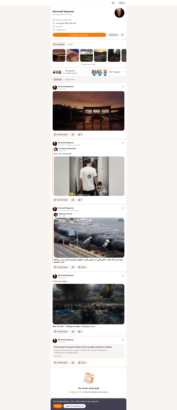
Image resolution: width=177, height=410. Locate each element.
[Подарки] (21, 33)
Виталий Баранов (63, 11)
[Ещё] (32, 391)
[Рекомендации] (32, 44)
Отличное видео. (60, 281)
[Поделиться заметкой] (73, 135)
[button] (59, 44)
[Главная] (21, 11)
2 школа (59, 26)
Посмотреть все (88, 64)
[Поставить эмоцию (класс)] (80, 135)
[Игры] (43, 33)
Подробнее (61, 30)
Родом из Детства (63, 20)
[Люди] (32, 22)
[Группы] (43, 11)
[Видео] (43, 22)
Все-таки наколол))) (63, 154)
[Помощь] (21, 44)
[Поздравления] (32, 33)
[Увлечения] (32, 11)
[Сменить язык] (32, 396)
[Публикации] (21, 22)
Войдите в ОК (75, 392)
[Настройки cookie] (32, 406)
